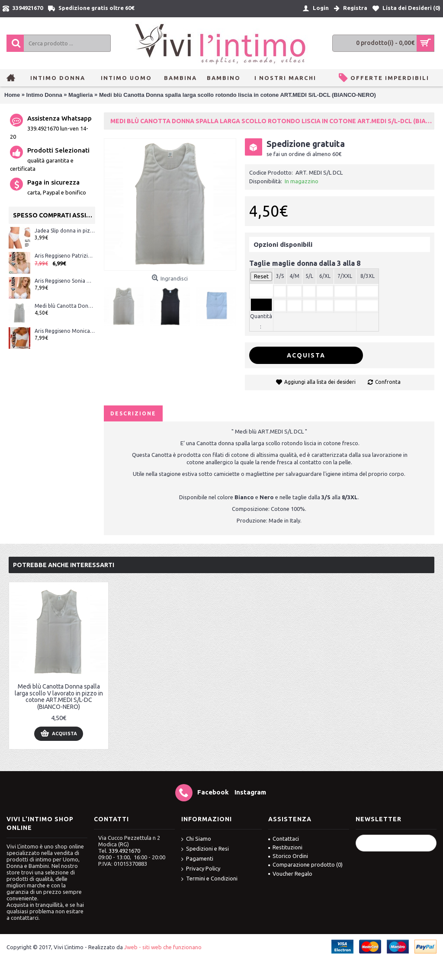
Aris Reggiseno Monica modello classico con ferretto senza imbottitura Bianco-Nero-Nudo (65, 331)
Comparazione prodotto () (305, 864)
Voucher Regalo (290, 874)
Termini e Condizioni (209, 879)
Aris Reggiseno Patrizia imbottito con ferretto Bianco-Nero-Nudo (65, 255)
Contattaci (283, 839)
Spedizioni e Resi (205, 849)
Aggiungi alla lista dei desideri (320, 382)
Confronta (388, 382)
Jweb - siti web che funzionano (163, 947)
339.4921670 (124, 851)
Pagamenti (197, 859)
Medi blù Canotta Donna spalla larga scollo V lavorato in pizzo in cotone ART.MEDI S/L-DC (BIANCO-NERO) (65, 306)
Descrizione (133, 413)
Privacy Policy (200, 869)
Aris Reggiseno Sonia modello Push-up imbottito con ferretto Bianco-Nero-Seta (65, 281)
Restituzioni (285, 847)
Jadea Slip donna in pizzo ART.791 (65, 230)
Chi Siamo (196, 839)
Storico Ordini (288, 856)
